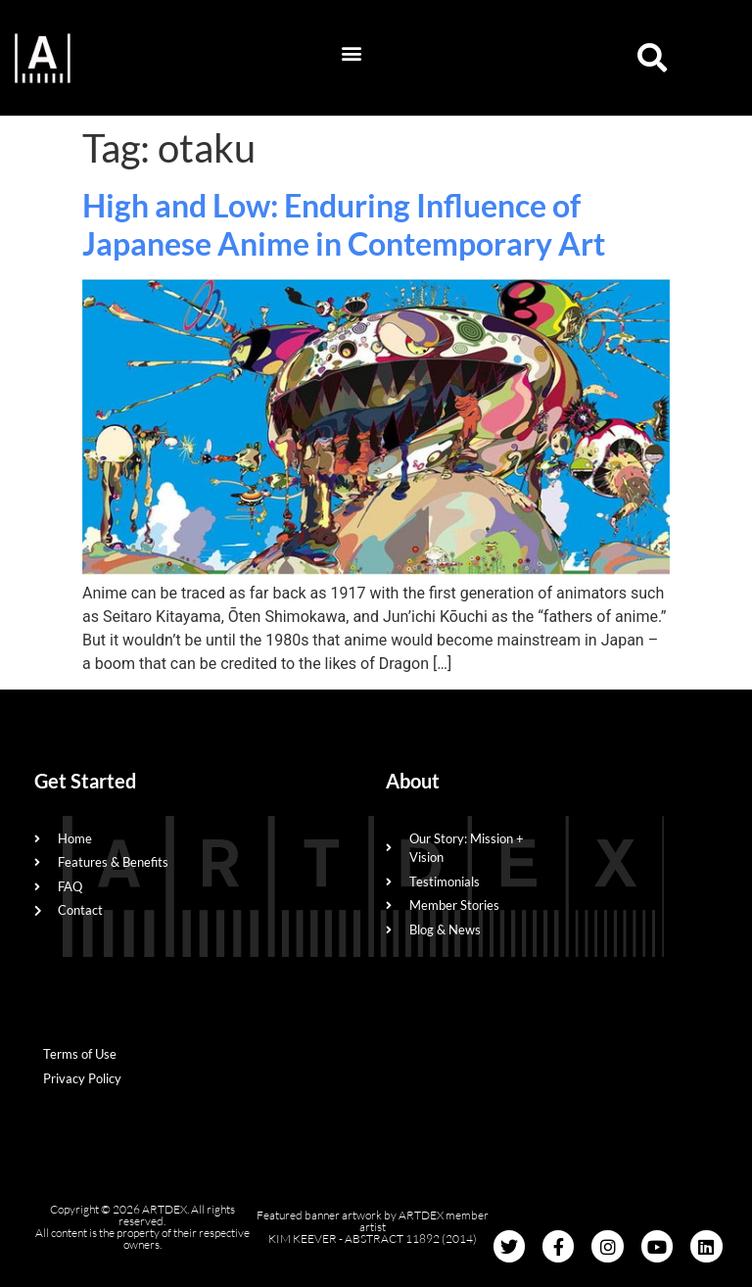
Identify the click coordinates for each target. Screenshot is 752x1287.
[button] (352, 53)
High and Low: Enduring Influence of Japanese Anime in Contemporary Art (343, 224)
